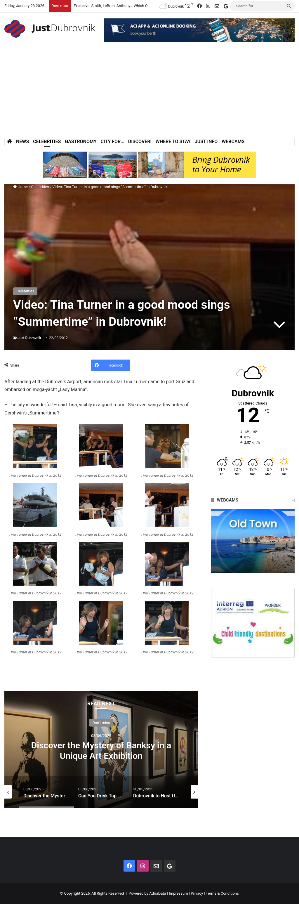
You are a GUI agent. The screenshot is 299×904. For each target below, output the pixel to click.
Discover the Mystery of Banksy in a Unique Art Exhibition (101, 750)
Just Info (206, 141)
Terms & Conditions (222, 893)
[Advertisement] (149, 94)
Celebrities (47, 141)
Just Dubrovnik (29, 338)
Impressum (178, 893)
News (22, 141)
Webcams (233, 141)
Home (20, 187)
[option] (101, 749)
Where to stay (173, 141)
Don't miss (101, 722)
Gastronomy (80, 141)
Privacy (197, 893)
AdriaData (157, 893)
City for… (112, 141)
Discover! (140, 141)
